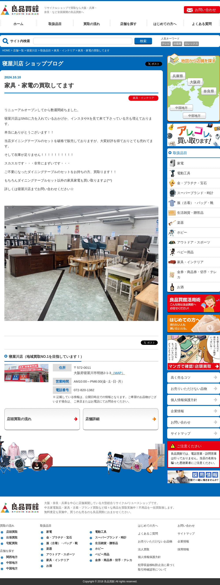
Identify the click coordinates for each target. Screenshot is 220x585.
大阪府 (195, 82)
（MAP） (118, 373)
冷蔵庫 (177, 43)
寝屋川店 (32, 50)
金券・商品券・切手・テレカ (113, 560)
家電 (49, 531)
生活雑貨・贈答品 (106, 543)
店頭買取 (12, 531)
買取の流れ (91, 24)
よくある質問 (202, 24)
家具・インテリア (64, 50)
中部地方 (194, 115)
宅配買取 (12, 543)
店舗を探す (128, 24)
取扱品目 (55, 24)
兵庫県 (177, 76)
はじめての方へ (164, 24)
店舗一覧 (18, 50)
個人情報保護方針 (184, 400)
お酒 (49, 565)
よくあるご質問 (148, 533)
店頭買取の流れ (19, 419)
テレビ (166, 43)
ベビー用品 (102, 554)
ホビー (99, 548)
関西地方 (12, 557)
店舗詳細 (92, 419)
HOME (6, 50)
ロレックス (191, 43)
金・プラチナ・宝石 (59, 537)
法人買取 (143, 549)
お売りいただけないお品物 (155, 541)
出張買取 (12, 537)
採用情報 (183, 549)
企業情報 (177, 411)
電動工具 (100, 531)
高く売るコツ (181, 377)
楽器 (49, 548)
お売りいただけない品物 (189, 389)
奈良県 (209, 91)
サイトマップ (181, 433)
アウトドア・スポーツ (60, 554)
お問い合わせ (205, 10)
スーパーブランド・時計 (110, 537)
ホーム (18, 24)
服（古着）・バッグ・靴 (62, 543)
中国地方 (181, 108)
